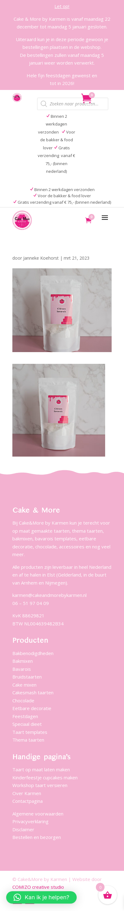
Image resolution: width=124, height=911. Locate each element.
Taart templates (29, 732)
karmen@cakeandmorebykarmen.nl (49, 595)
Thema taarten (28, 740)
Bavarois (21, 669)
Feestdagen (25, 716)
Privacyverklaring (30, 821)
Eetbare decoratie (31, 708)
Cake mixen (24, 685)
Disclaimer (23, 829)
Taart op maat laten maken (41, 769)
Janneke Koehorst (41, 258)
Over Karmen (26, 793)
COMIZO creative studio (38, 887)
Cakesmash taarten (32, 692)
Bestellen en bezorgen (36, 837)
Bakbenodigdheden (32, 653)
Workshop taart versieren (39, 785)
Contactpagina (27, 801)
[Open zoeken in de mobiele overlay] (72, 104)
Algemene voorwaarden (37, 814)
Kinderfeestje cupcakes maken (45, 777)
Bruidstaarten (27, 677)
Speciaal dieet (27, 724)
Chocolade (23, 700)
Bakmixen (22, 661)
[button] (41, 897)
